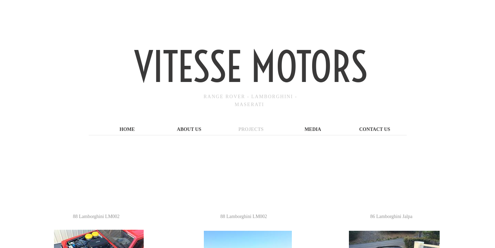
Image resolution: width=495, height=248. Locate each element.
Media (313, 129)
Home (127, 129)
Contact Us (374, 129)
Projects (250, 129)
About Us (189, 129)
